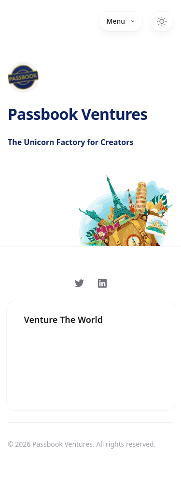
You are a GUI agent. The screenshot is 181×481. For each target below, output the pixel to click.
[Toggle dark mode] (161, 21)
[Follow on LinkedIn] (102, 283)
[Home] (23, 77)
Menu (121, 21)
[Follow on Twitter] (79, 283)
